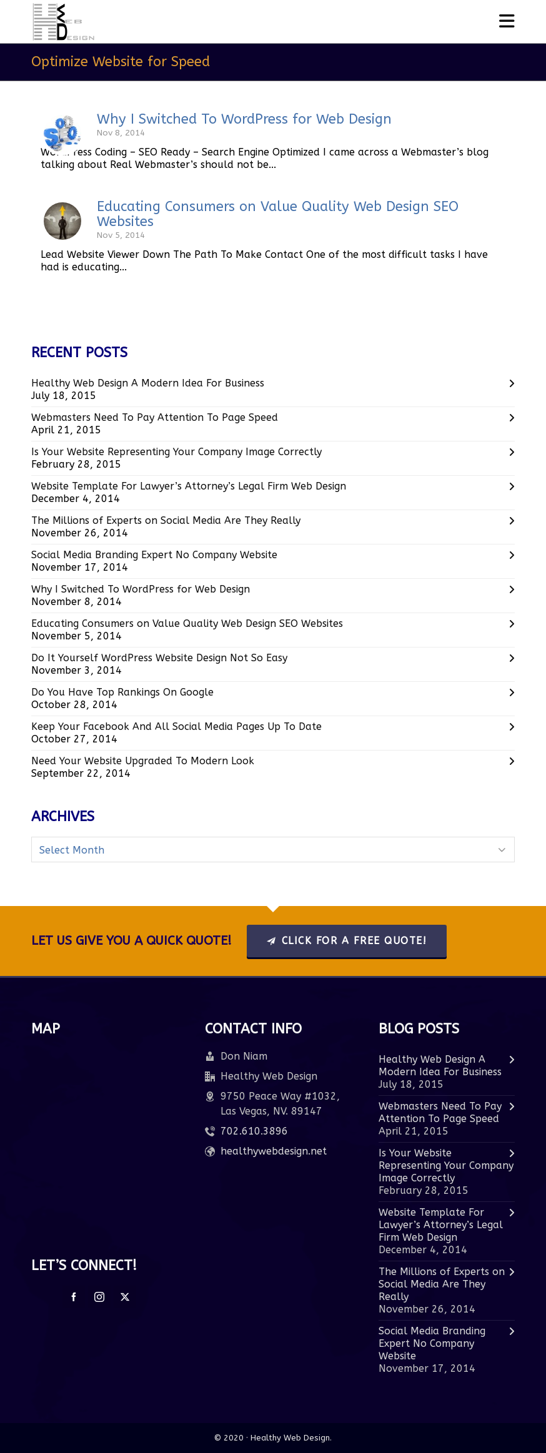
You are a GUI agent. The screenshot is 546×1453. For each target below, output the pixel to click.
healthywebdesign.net (274, 1151)
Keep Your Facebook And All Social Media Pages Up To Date (176, 726)
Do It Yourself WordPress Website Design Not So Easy (159, 658)
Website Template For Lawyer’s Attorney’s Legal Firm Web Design (188, 486)
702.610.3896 (254, 1131)
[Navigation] (507, 22)
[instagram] (99, 1297)
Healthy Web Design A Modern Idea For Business (147, 383)
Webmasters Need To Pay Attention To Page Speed (154, 417)
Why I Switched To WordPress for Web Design (244, 119)
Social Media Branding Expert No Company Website (154, 555)
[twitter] (125, 1297)
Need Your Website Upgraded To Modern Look (142, 761)
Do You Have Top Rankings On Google (122, 692)
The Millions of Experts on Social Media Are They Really (165, 520)
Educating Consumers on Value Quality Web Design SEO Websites (278, 214)
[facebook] (73, 1297)
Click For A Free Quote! (347, 941)
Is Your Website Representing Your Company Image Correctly (176, 452)
